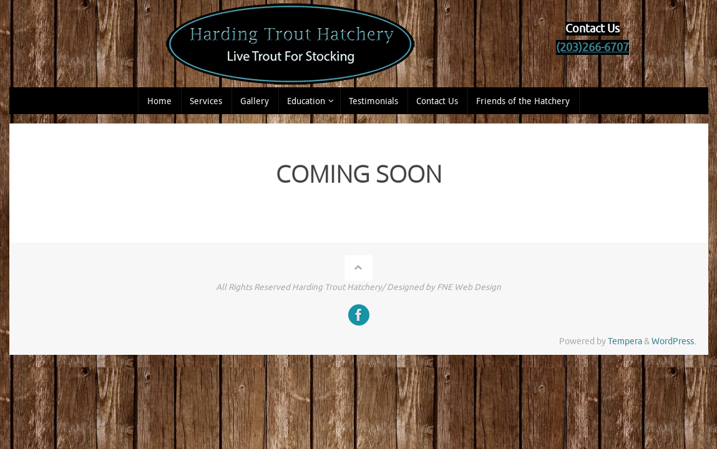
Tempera (625, 341)
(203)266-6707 (592, 47)
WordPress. (673, 341)
